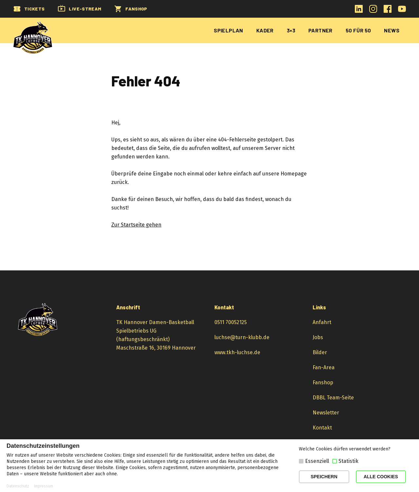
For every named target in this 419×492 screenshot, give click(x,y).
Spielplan (228, 30)
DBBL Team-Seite (333, 397)
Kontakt (322, 428)
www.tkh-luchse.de (237, 352)
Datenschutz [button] (18, 486)
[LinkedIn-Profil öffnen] (359, 11)
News (391, 30)
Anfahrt (322, 322)
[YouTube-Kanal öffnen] (402, 11)
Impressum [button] (43, 486)
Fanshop (323, 382)
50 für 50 (358, 30)
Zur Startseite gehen (136, 225)
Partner (320, 30)
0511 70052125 (230, 322)
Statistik (348, 461)
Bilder (320, 352)
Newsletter (326, 413)
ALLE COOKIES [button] (381, 476)
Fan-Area (324, 367)
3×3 (291, 30)
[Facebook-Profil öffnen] (388, 11)
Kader (265, 30)
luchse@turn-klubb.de (241, 337)
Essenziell (317, 461)
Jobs (318, 337)
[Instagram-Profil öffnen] (373, 11)
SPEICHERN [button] (324, 476)
